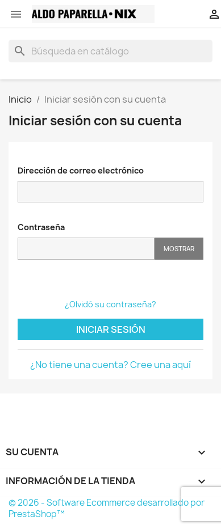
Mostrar (179, 248)
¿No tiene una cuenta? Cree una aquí (110, 364)
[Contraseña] (86, 249)
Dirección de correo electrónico (81, 170)
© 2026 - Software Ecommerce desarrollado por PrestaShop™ (107, 508)
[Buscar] (110, 51)
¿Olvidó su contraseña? (110, 304)
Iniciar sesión (110, 329)
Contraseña (41, 227)
